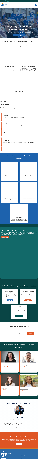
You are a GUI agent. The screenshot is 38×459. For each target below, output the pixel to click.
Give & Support (22, 441)
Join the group (28, 287)
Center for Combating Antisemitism (20, 9)
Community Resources (24, 446)
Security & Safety (23, 447)
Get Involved (22, 443)
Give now (19, 430)
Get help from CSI (5, 237)
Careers (21, 449)
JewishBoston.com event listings (9, 412)
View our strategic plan (19, 35)
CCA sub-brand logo (9, 409)
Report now (10, 287)
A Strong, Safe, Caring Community (9, 9)
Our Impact (22, 444)
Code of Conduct (4, 458)
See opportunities (19, 302)
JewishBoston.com (23, 458)
